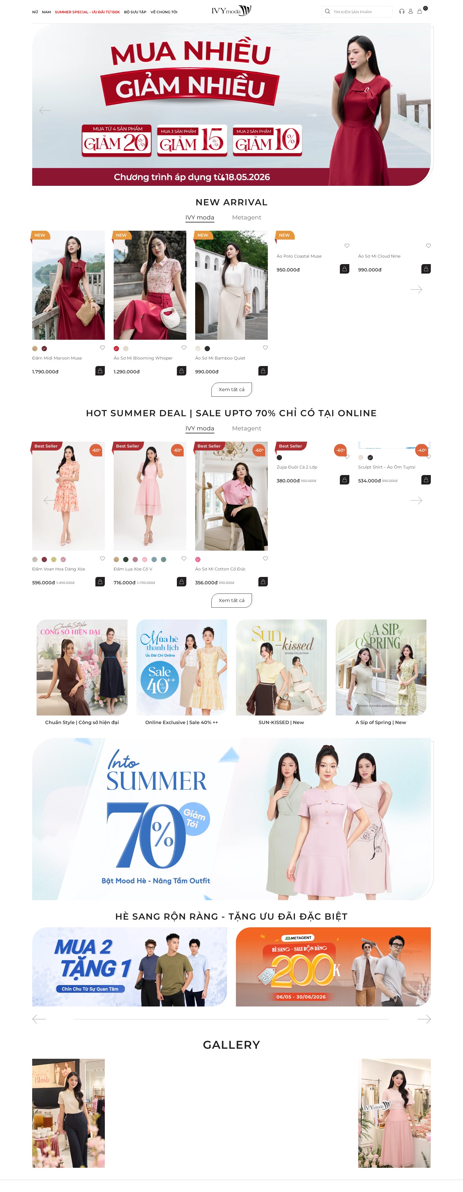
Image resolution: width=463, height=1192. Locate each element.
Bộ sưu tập (135, 12)
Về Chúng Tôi (164, 12)
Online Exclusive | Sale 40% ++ (181, 722)
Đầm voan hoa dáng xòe (58, 569)
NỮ (35, 12)
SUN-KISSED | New (281, 722)
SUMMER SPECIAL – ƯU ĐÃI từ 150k (87, 12)
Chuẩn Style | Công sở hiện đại (82, 722)
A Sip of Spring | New (381, 722)
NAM (46, 12)
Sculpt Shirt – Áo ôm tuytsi (386, 467)
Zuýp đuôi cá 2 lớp (297, 467)
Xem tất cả (231, 389)
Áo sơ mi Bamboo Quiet (220, 358)
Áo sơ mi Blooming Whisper (143, 358)
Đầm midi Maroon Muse (57, 358)
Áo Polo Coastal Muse (299, 256)
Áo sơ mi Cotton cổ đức (220, 569)
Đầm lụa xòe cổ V (133, 569)
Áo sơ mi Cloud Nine (379, 256)
